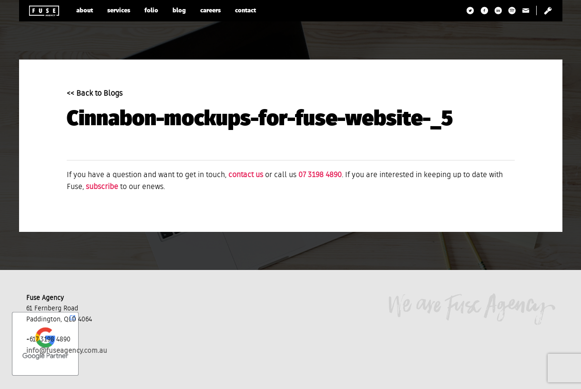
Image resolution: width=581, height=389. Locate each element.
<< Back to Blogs (94, 94)
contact (245, 11)
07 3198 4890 (320, 175)
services (118, 11)
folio (151, 11)
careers (210, 11)
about (84, 11)
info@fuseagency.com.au (66, 350)
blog (179, 11)
